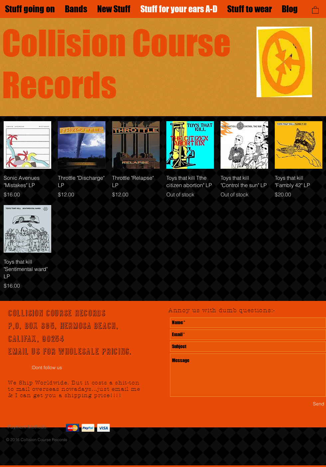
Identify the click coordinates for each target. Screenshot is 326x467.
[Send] (318, 404)
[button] (315, 10)
